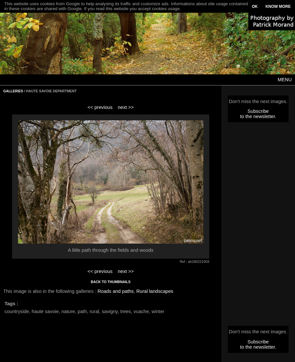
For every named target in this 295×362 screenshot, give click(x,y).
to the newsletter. (258, 116)
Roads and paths (115, 291)
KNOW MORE (277, 6)
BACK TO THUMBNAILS (110, 282)
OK (255, 6)
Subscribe (258, 111)
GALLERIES (13, 91)
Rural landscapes (154, 291)
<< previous (99, 107)
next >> (126, 107)
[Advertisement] (258, 226)
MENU (285, 79)
